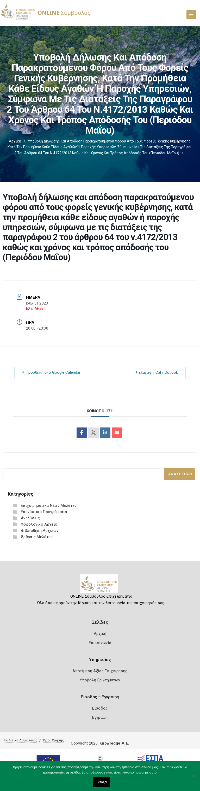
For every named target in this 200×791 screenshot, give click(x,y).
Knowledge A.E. (114, 743)
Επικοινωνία (100, 642)
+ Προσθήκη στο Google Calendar (51, 372)
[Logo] (100, 585)
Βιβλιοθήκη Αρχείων (39, 530)
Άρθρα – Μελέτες (37, 536)
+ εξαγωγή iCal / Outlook (156, 372)
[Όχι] (193, 778)
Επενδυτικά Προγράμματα (44, 511)
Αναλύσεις (30, 518)
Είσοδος (100, 708)
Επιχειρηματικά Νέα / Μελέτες (49, 505)
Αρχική (15, 141)
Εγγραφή (100, 717)
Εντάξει (101, 782)
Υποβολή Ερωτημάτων (100, 680)
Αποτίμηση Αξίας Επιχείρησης (99, 671)
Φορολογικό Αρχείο (39, 524)
